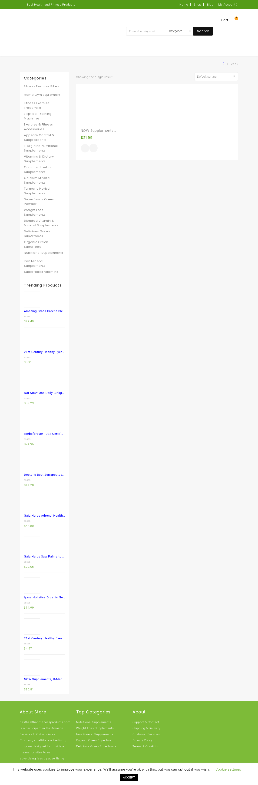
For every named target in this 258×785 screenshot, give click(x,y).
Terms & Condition (145, 746)
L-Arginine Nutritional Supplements (41, 148)
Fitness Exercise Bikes (41, 86)
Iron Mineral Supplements (35, 263)
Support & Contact (145, 722)
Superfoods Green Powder (39, 201)
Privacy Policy (142, 740)
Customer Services (146, 734)
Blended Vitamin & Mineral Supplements (41, 223)
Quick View (93, 148)
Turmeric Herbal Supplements (37, 190)
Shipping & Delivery (146, 728)
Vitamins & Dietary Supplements (39, 158)
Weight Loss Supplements (35, 212)
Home (183, 4)
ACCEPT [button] (129, 777)
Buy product (85, 148)
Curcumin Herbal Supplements (38, 169)
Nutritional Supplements (43, 253)
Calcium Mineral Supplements (37, 180)
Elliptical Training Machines (37, 116)
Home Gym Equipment (42, 94)
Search (203, 31)
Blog (210, 4)
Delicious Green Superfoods (37, 233)
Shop (197, 4)
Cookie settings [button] (228, 769)
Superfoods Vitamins (41, 272)
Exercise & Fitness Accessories (38, 126)
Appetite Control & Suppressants (39, 137)
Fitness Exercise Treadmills (37, 105)
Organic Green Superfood (36, 244)
